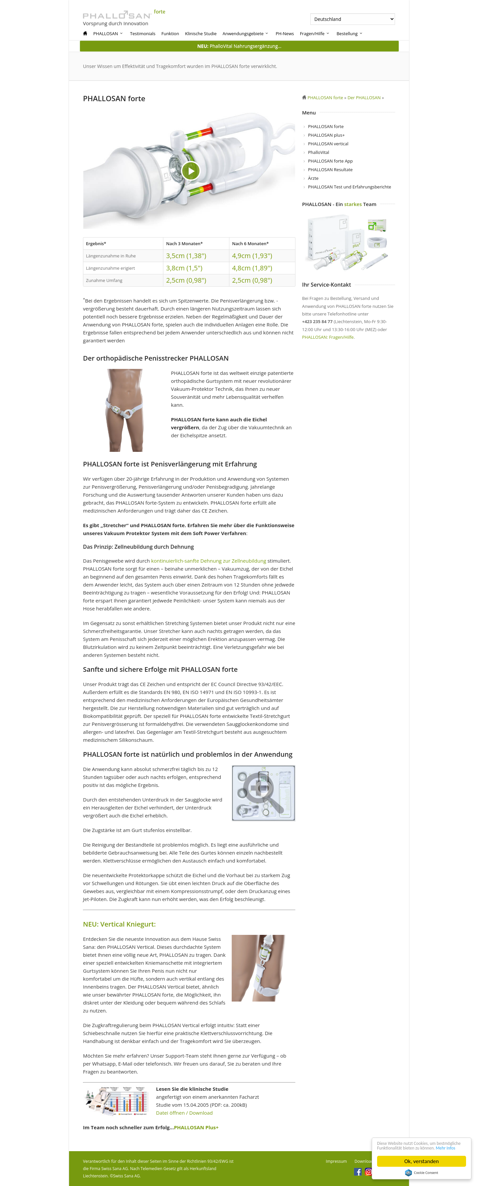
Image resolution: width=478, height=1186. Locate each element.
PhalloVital (318, 152)
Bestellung (350, 33)
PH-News (285, 33)
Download (364, 1161)
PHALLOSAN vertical (328, 144)
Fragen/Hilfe (315, 33)
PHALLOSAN (108, 33)
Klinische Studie (200, 33)
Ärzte (313, 178)
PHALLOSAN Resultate (330, 170)
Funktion (170, 33)
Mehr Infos (409, 1147)
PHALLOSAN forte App (330, 161)
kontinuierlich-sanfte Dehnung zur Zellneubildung (208, 560)
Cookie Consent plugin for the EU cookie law (421, 1172)
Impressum (336, 1161)
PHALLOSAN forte (326, 126)
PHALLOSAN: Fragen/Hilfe (328, 337)
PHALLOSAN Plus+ (196, 1127)
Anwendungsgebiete (246, 33)
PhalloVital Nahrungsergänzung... (239, 46)
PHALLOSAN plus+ (326, 135)
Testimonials (142, 33)
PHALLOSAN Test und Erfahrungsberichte (349, 187)
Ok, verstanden (421, 1161)
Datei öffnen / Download (184, 1112)
